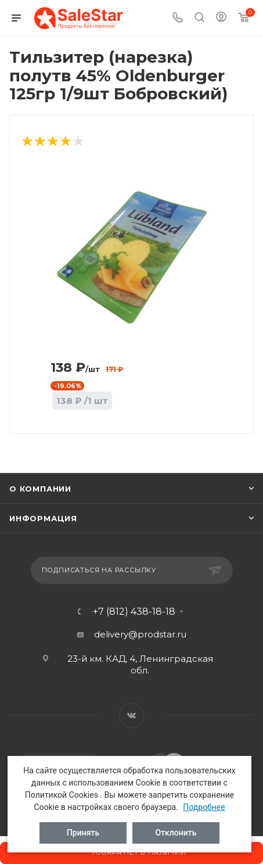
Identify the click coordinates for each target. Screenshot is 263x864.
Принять (83, 832)
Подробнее (204, 807)
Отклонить (176, 832)
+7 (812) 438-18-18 (134, 611)
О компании (40, 488)
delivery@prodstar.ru (140, 634)
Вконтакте (131, 715)
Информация (43, 518)
